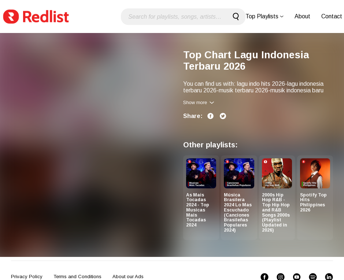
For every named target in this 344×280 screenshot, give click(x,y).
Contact (331, 16)
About (302, 16)
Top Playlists (264, 16)
